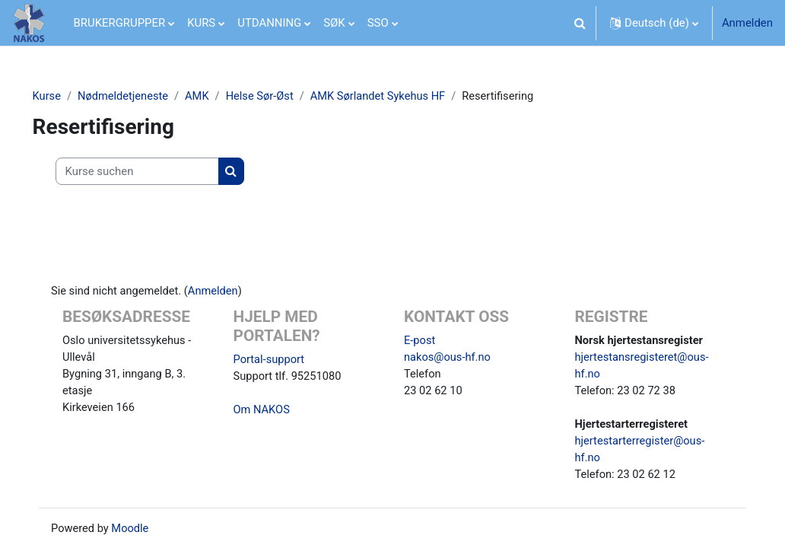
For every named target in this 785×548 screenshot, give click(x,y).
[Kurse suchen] (158, 171)
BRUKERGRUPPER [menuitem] (120, 23)
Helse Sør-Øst (284, 97)
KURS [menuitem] (201, 23)
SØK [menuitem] (334, 23)
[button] (580, 23)
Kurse (68, 97)
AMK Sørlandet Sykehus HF (405, 97)
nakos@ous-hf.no (448, 358)
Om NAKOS (267, 412)
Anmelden (747, 23)
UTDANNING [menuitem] (269, 23)
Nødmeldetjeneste (146, 97)
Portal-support (274, 361)
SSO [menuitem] (378, 23)
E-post (420, 342)
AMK (221, 97)
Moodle (141, 532)
